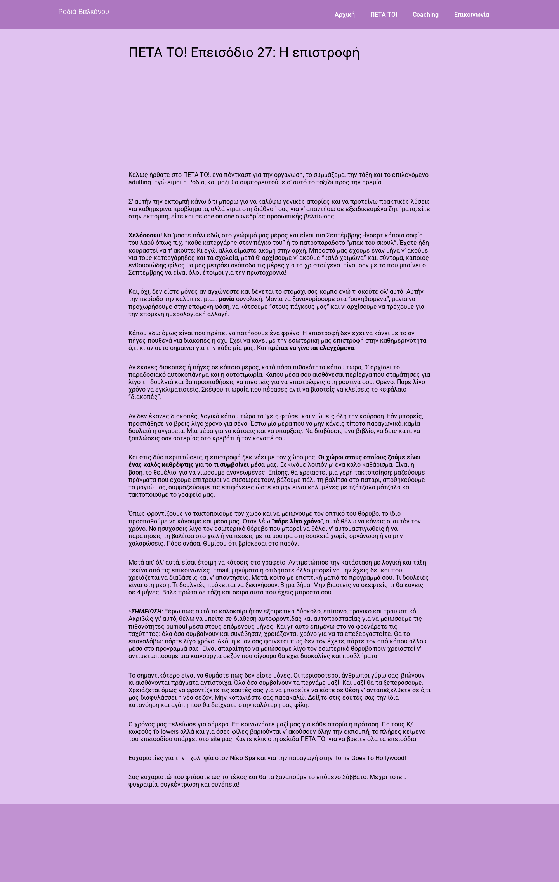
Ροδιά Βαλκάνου (83, 11)
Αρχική (345, 14)
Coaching (426, 14)
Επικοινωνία (471, 14)
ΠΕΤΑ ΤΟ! (383, 14)
